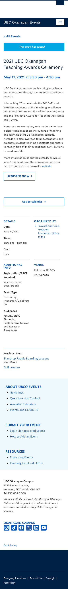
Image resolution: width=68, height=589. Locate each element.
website (46, 166)
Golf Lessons (12, 367)
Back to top (12, 545)
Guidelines (17, 392)
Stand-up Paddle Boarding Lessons (26, 358)
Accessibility (9, 583)
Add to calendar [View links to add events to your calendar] (32, 201)
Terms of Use (36, 578)
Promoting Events (21, 457)
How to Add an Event (24, 436)
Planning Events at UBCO (26, 463)
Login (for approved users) (27, 430)
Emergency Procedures (15, 578)
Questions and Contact (25, 398)
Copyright (50, 578)
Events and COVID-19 (24, 409)
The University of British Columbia (25, 7)
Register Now (18, 176)
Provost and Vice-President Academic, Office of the (49, 231)
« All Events (12, 36)
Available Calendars (23, 404)
